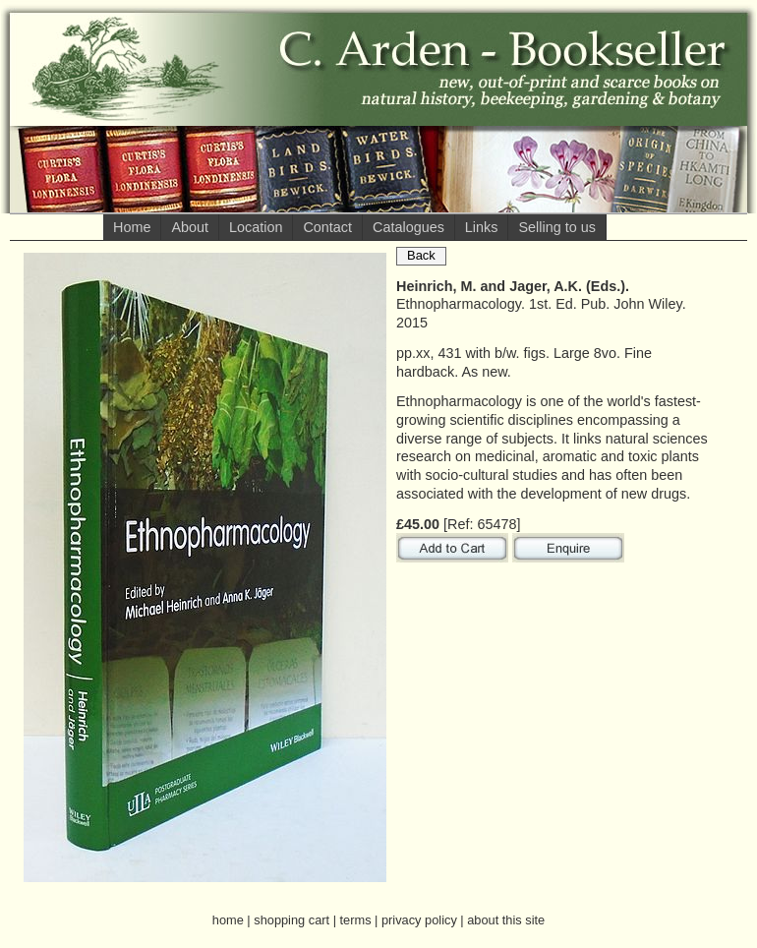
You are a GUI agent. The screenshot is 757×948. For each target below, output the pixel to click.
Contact (327, 227)
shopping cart (291, 920)
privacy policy (419, 920)
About (189, 227)
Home (131, 227)
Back (421, 255)
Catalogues (408, 227)
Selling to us (556, 227)
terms (356, 920)
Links (481, 227)
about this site (506, 920)
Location (255, 227)
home (228, 920)
